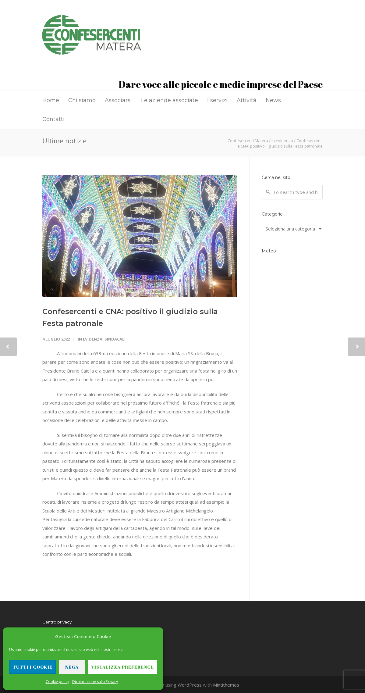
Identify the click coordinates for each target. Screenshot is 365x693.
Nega (72, 667)
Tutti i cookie (32, 667)
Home (50, 100)
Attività (247, 100)
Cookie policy (57, 681)
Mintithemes (226, 685)
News (273, 100)
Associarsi (118, 100)
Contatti (53, 119)
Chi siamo (82, 100)
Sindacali (115, 339)
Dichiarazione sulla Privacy (95, 681)
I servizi (217, 100)
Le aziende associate (169, 100)
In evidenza (90, 339)
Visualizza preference (122, 667)
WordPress (190, 685)
